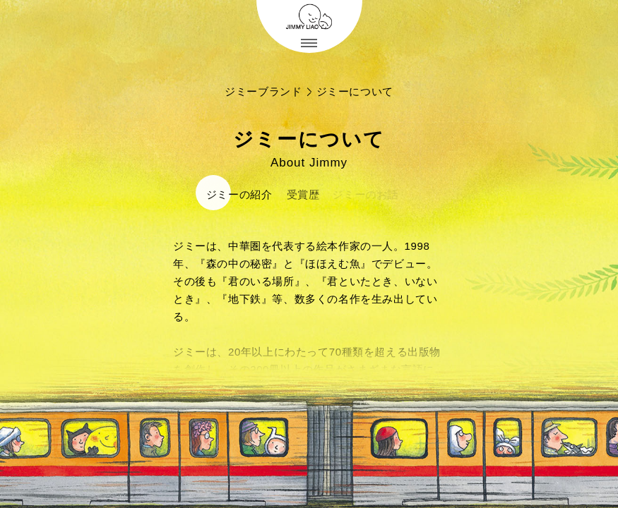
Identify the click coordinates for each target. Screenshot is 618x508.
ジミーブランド (263, 91)
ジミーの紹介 (238, 194)
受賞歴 (299, 194)
